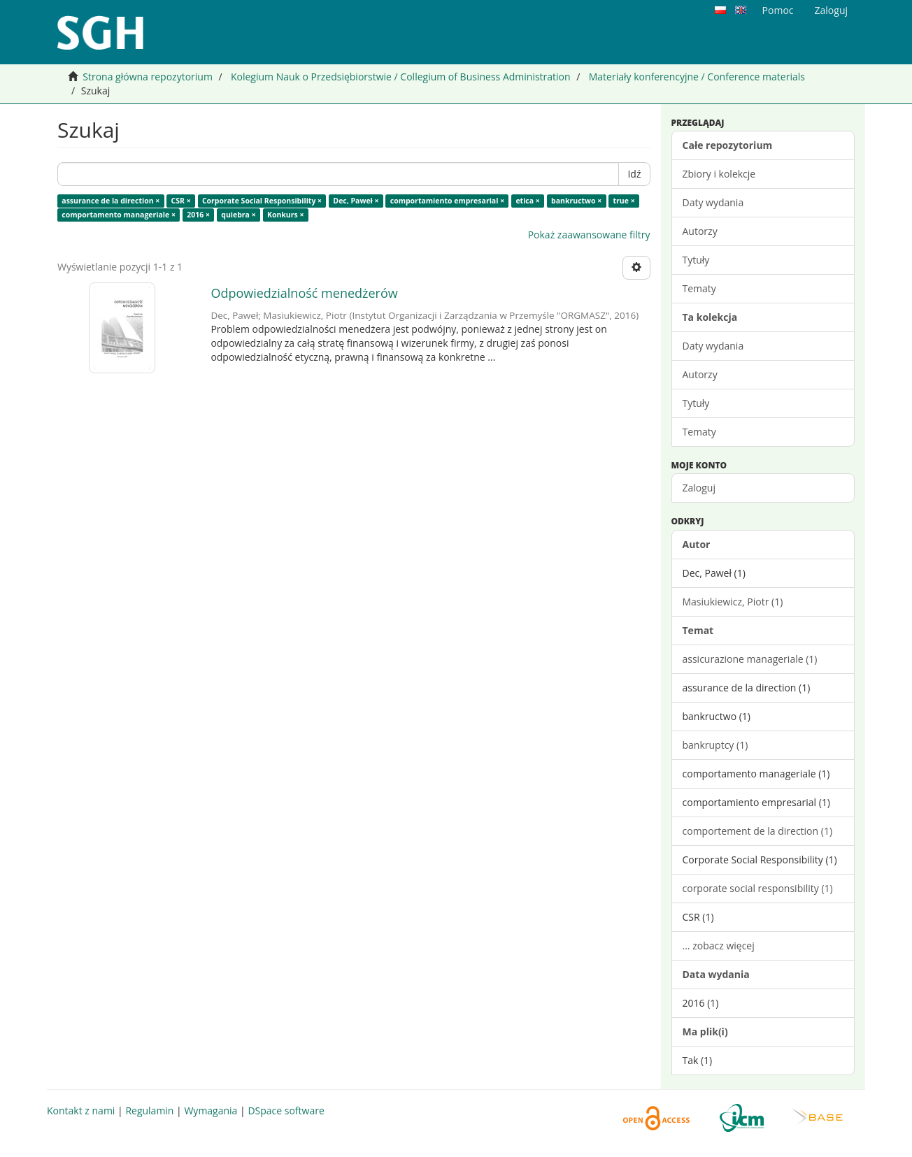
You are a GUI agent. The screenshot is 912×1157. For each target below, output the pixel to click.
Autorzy (700, 231)
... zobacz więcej (719, 945)
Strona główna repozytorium (148, 76)
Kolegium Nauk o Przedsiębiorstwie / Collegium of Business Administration (401, 76)
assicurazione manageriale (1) (750, 659)
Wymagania (210, 1110)
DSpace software (286, 1110)
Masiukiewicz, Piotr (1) (733, 601)
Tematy (699, 288)
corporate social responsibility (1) (758, 888)
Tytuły (696, 259)
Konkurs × (285, 215)
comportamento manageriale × (119, 215)
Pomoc (778, 10)
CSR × (181, 201)
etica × (527, 201)
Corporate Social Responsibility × (262, 201)
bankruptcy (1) (715, 745)
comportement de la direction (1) (758, 831)
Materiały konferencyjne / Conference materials (697, 76)
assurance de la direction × (110, 201)
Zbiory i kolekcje (719, 173)
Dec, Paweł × (355, 201)
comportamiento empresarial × (447, 201)
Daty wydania (713, 202)
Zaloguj (699, 487)
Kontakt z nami (81, 1110)
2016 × (198, 215)
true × (624, 201)
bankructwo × (576, 201)
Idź (634, 173)
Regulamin (149, 1110)
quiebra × (238, 215)
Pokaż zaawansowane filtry (589, 234)
